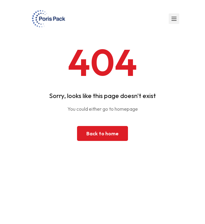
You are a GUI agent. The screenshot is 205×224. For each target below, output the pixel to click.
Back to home (102, 133)
